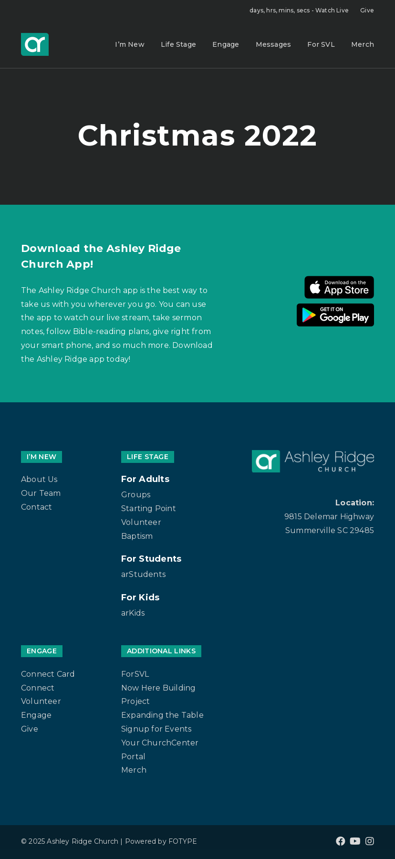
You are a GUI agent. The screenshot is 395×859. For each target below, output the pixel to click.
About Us (39, 479)
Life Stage (178, 44)
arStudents (143, 574)
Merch (362, 44)
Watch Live (299, 10)
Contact (36, 507)
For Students (151, 559)
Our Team (41, 493)
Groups (135, 494)
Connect (37, 687)
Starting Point (148, 508)
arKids (133, 613)
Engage (225, 44)
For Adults (145, 479)
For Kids (140, 597)
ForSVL (135, 674)
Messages (273, 44)
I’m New (129, 44)
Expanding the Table (162, 715)
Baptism (137, 536)
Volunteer (141, 522)
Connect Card (48, 674)
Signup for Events (156, 728)
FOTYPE (182, 841)
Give (367, 10)
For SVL (320, 44)
